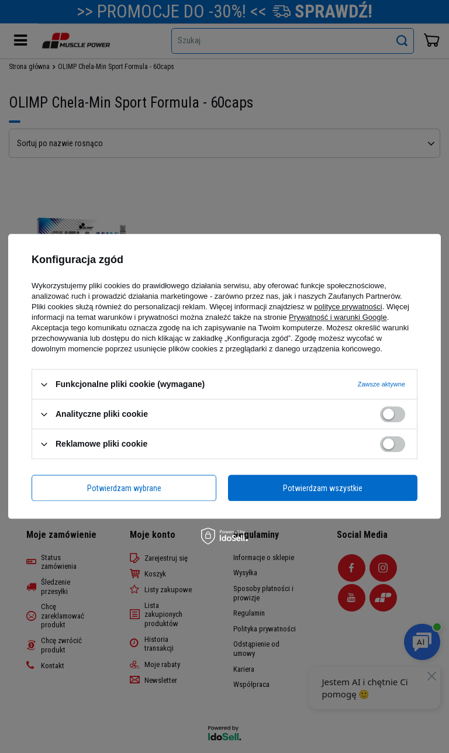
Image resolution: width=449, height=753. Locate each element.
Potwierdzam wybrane (124, 488)
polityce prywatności (348, 306)
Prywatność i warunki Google (338, 317)
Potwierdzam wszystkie (322, 488)
